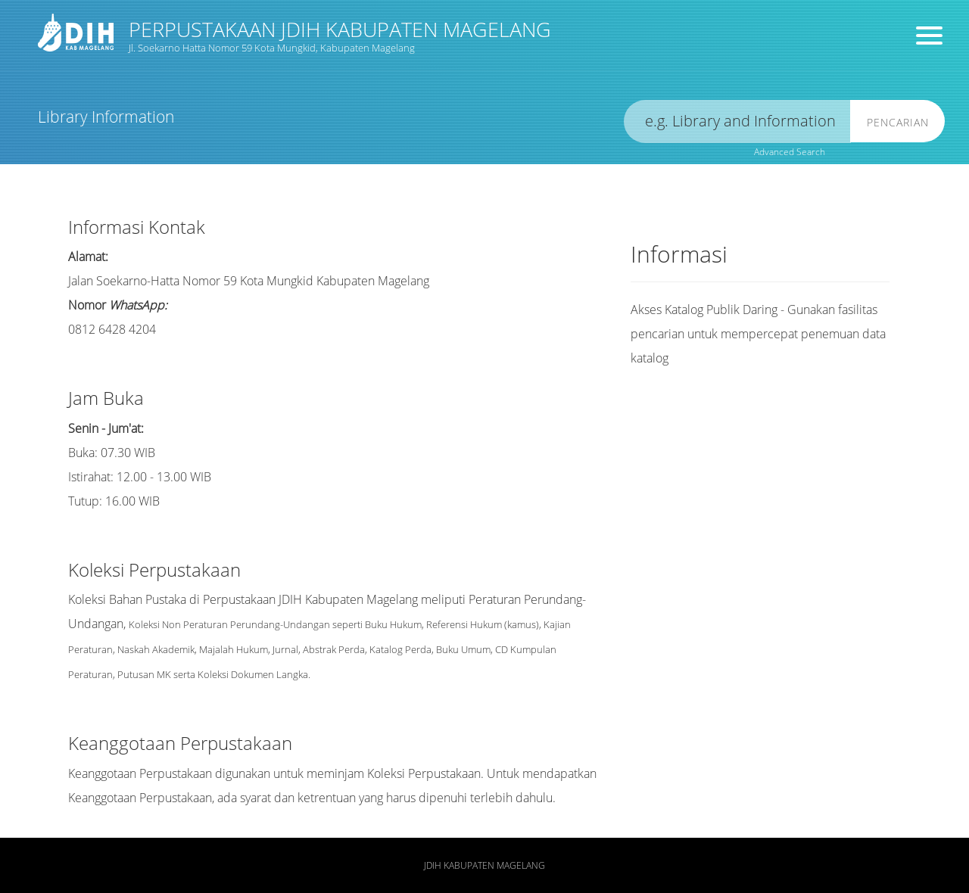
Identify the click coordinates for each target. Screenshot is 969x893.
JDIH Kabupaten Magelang (484, 865)
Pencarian (898, 122)
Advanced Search (789, 151)
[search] (737, 121)
